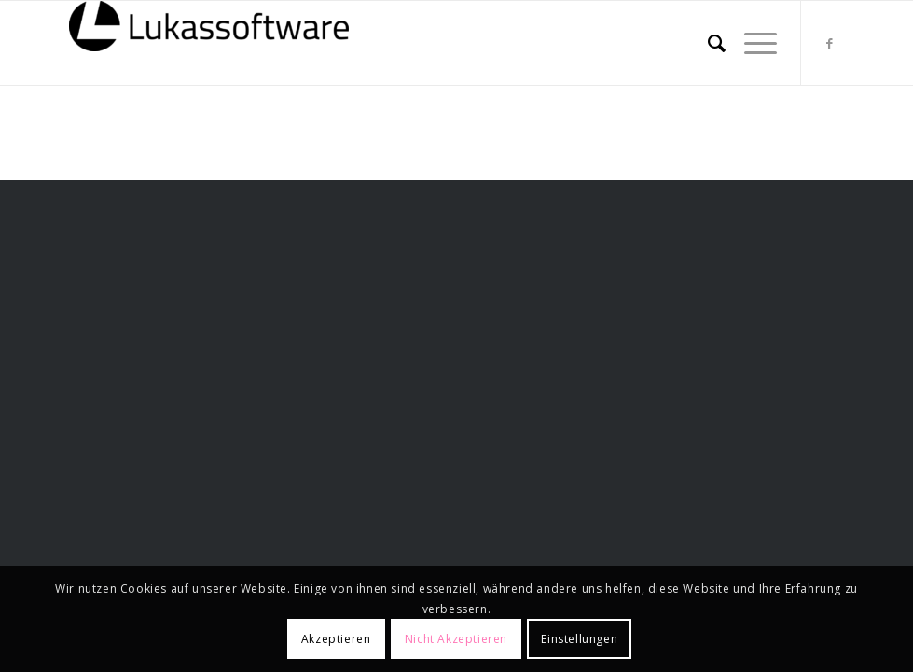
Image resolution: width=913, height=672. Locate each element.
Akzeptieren (336, 639)
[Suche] (707, 43)
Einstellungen (579, 639)
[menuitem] (707, 43)
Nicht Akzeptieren (456, 639)
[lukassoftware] (209, 43)
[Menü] (751, 43)
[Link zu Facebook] (830, 43)
